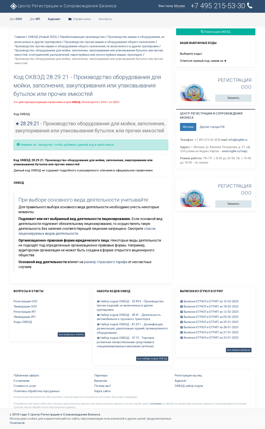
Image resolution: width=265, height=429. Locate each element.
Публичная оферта (26, 375)
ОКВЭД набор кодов (189, 386)
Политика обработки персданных (36, 391)
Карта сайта (102, 391)
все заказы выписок (238, 350)
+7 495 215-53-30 (222, 6)
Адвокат (180, 381)
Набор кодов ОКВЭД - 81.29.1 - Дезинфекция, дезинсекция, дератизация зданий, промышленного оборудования (132, 328)
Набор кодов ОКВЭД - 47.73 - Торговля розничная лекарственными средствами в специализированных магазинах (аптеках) (125, 342)
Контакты (105, 19)
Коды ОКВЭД (23, 322)
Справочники (79, 19)
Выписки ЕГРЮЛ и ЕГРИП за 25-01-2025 (209, 337)
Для (16, 19)
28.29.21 (29, 123)
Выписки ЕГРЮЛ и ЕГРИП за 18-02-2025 (209, 306)
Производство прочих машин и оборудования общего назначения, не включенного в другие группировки (87, 46)
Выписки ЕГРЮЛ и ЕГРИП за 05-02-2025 (209, 317)
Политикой (17, 423)
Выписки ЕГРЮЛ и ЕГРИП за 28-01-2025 (209, 327)
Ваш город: (172, 6)
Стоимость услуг (25, 386)
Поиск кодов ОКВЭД (216, 31)
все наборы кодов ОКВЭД (152, 358)
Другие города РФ (212, 127)
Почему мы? (102, 386)
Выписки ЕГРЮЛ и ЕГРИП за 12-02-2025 (209, 312)
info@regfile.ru (237, 140)
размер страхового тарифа (105, 262)
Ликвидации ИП (24, 317)
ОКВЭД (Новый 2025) (42, 37)
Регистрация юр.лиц (188, 375)
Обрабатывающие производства (82, 37)
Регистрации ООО (25, 301)
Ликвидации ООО (25, 306)
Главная (20, 37)
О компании (21, 381)
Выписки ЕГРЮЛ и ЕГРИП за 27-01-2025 (209, 332)
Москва (188, 127)
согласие (155, 403)
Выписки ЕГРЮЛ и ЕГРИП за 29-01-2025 (209, 322)
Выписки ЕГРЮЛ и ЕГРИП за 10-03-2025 (209, 301)
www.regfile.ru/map (234, 151)
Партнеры (101, 375)
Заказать (233, 97)
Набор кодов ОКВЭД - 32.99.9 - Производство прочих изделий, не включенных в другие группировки (130, 306)
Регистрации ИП (25, 312)
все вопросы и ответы (71, 334)
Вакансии (100, 381)
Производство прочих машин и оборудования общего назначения (109, 42)
